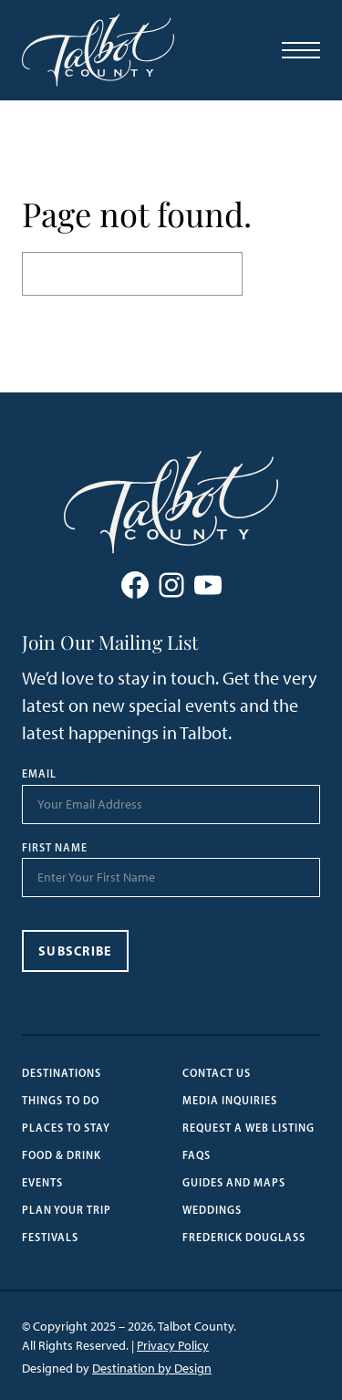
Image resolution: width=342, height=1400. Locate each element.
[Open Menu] (301, 50)
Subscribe (75, 951)
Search (281, 274)
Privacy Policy (173, 1345)
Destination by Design (152, 1368)
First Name (55, 847)
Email (39, 773)
